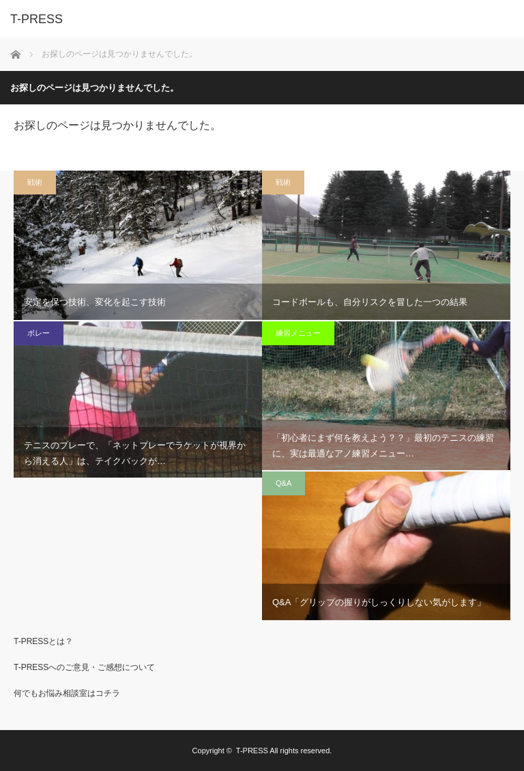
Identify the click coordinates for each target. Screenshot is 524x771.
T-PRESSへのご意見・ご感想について (84, 667)
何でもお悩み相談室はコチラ (67, 693)
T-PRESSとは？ (43, 641)
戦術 (34, 182)
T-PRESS (252, 750)
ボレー (38, 333)
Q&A (283, 483)
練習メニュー (298, 333)
